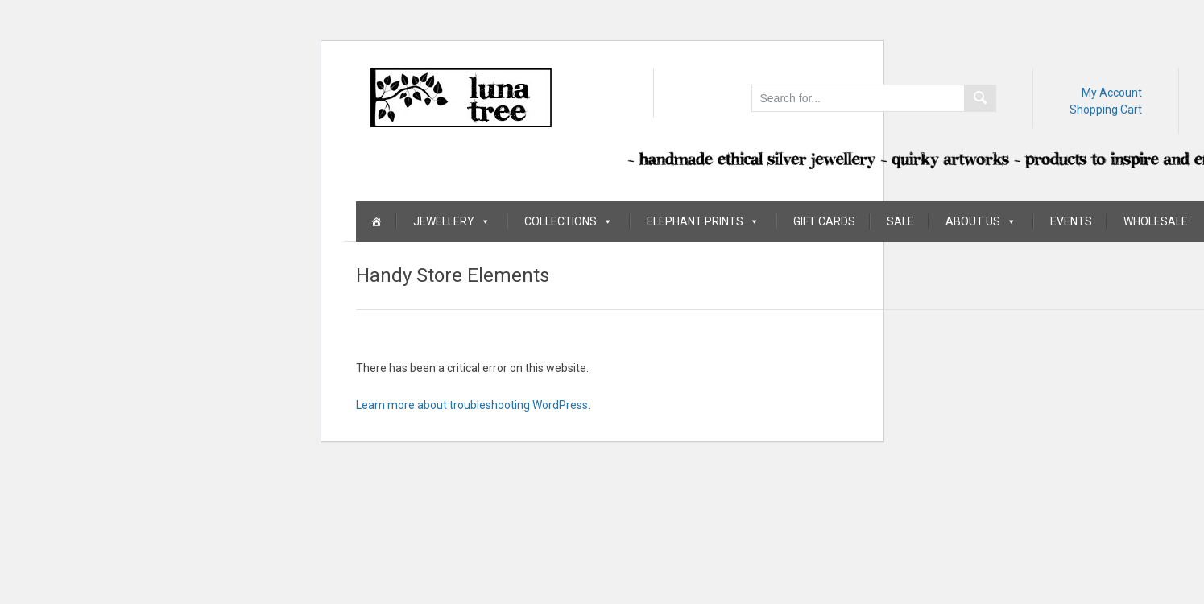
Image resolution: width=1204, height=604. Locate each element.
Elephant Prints (703, 221)
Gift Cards (824, 221)
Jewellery (451, 221)
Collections (568, 221)
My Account (1112, 92)
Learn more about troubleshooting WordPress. (473, 405)
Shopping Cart (1106, 109)
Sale (900, 221)
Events (1071, 221)
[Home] (376, 221)
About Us (980, 221)
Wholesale (1155, 221)
